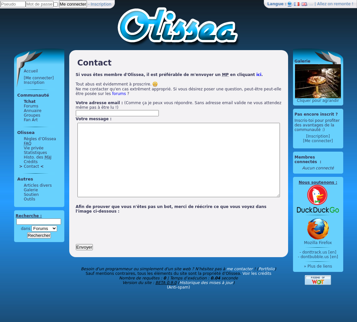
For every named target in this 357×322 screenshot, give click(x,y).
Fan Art (18, 120)
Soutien (19, 194)
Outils (17, 199)
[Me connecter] (26, 78)
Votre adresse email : (87, 103)
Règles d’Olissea (27, 139)
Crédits (18, 162)
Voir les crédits (256, 288)
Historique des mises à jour (206, 297)
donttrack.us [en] (332, 252)
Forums (18, 106)
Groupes (19, 115)
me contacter (239, 283)
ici (246, 74)
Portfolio (266, 283)
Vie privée (21, 148)
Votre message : (81, 119)
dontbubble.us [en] (331, 257)
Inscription (101, 4)
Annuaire (20, 110)
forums (84, 93)
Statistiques (23, 152)
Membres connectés (319, 159)
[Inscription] (330, 136)
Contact (19, 166)
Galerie (18, 190)
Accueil (18, 71)
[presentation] (113, 241)
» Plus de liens (330, 266)
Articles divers (25, 185)
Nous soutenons (328, 182)
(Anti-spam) (178, 302)
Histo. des (25, 157)
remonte (342, 4)
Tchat (17, 101)
